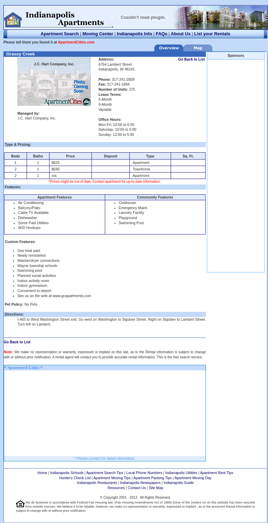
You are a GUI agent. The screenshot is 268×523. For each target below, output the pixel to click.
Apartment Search (60, 33)
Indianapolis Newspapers (140, 483)
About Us (181, 33)
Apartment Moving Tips (112, 478)
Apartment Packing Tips (152, 478)
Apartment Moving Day (192, 478)
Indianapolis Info (134, 33)
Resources (116, 488)
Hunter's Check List (74, 478)
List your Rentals (212, 33)
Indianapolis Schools (67, 473)
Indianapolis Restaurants (97, 483)
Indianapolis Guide (179, 483)
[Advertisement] (55, 413)
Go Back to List (191, 59)
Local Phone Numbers (144, 473)
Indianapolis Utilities (181, 473)
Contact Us (137, 488)
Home (42, 473)
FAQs (161, 33)
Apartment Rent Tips (216, 473)
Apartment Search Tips (104, 473)
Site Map (156, 488)
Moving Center (97, 33)
